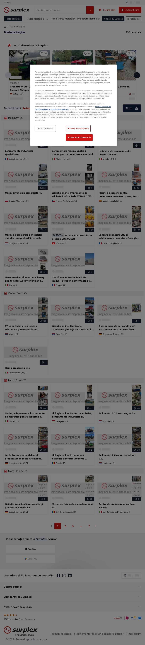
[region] (73, 105)
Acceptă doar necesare (78, 128)
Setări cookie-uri (45, 128)
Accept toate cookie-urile (79, 137)
